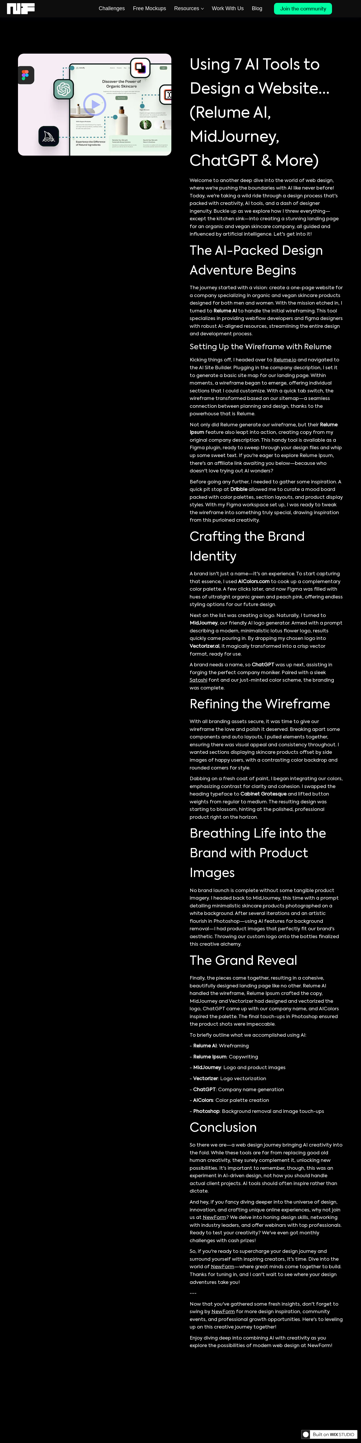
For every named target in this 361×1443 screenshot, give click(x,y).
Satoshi (198, 680)
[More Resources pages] (202, 8)
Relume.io (284, 360)
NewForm (214, 1217)
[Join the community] (303, 8)
